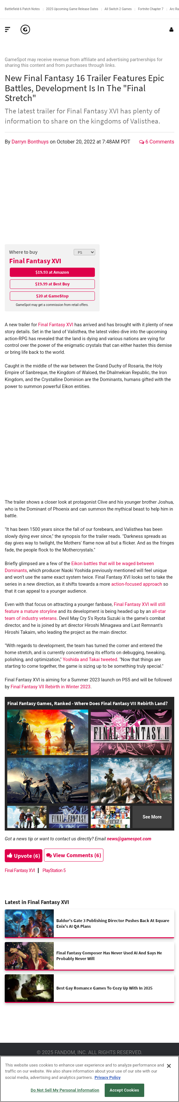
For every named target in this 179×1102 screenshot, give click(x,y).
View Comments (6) (73, 855)
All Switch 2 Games (118, 9)
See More (152, 816)
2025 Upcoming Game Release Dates (72, 9)
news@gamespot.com (129, 839)
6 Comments (156, 142)
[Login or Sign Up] (171, 29)
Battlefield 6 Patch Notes (22, 9)
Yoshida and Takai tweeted (90, 659)
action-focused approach (136, 584)
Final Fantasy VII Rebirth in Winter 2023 (50, 687)
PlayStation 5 (53, 870)
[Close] (169, 1066)
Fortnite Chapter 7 (150, 9)
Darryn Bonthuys (31, 142)
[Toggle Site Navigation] (7, 29)
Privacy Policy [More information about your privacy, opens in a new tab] (107, 1077)
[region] (89, 1079)
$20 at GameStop (52, 296)
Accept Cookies (124, 1090)
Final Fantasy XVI (35, 260)
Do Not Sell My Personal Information (65, 1090)
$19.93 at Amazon (52, 272)
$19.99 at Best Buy (52, 284)
